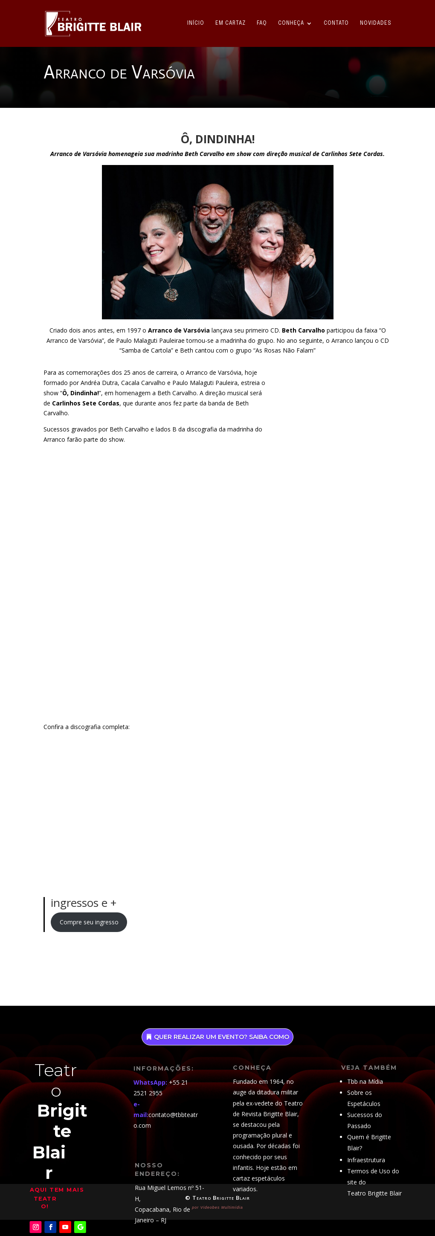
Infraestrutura (366, 1160)
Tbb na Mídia (365, 1081)
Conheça (291, 23)
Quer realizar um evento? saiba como (221, 1037)
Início (195, 23)
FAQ (262, 23)
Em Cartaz (230, 23)
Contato (336, 23)
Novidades (376, 23)
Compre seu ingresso (89, 922)
